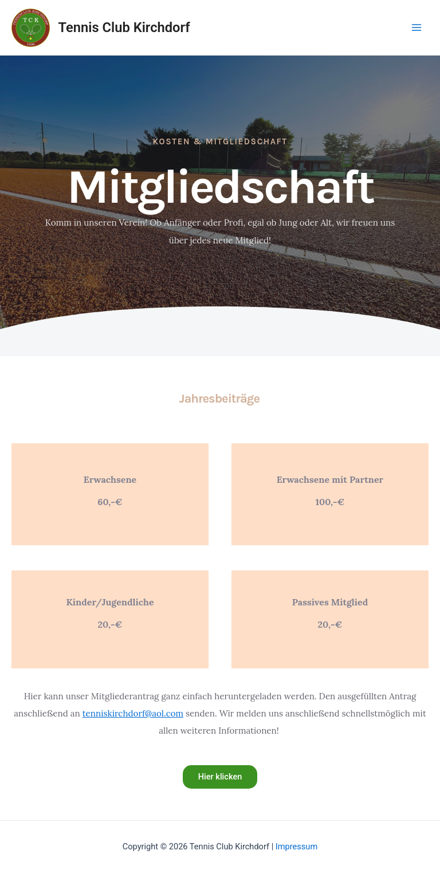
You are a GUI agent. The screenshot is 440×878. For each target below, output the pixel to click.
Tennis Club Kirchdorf (124, 27)
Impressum (296, 846)
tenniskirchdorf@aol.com (132, 713)
